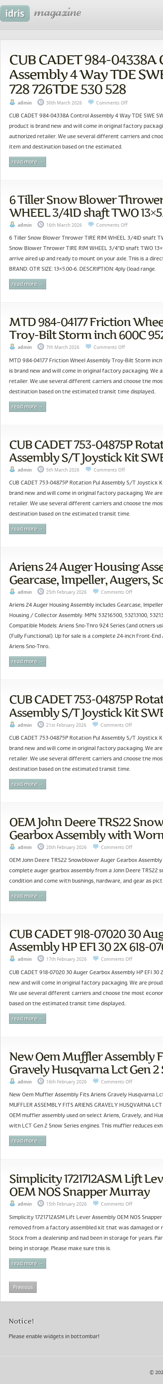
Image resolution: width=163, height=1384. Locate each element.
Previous (23, 1287)
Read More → (28, 162)
